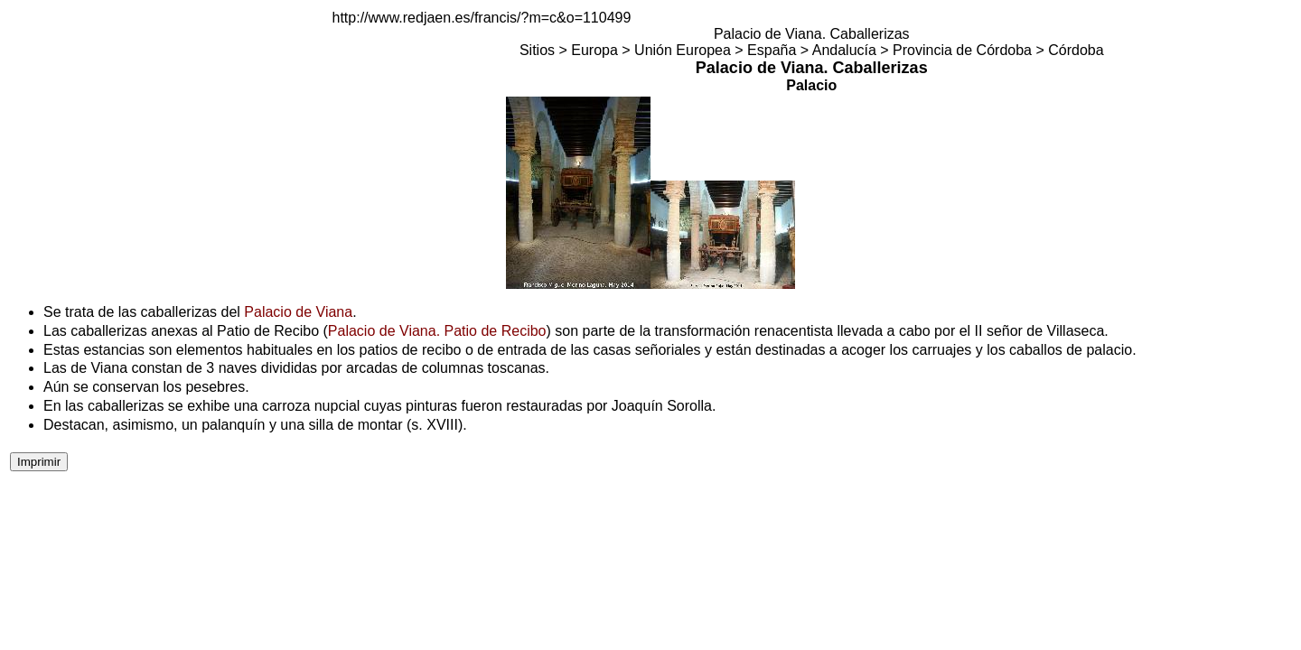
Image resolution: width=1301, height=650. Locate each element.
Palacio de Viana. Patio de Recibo (437, 331)
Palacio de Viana (298, 312)
